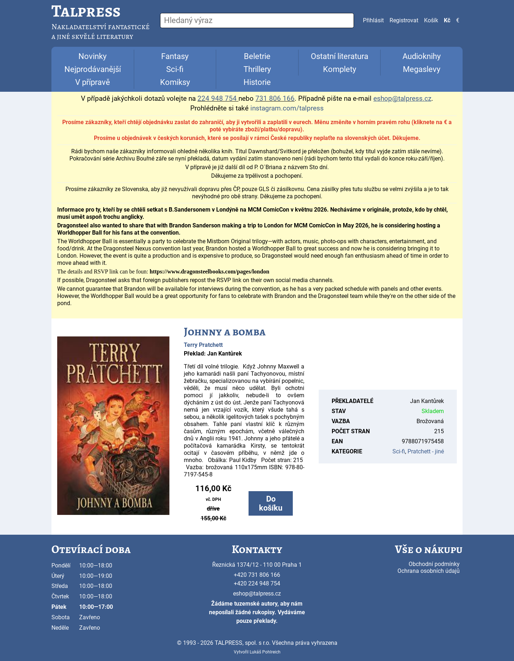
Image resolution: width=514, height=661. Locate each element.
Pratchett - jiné (426, 451)
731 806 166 (275, 99)
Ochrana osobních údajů (428, 570)
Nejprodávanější (92, 69)
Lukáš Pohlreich (265, 652)
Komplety (339, 69)
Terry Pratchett (203, 344)
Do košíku (270, 503)
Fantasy (174, 56)
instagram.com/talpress (287, 108)
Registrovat (404, 20)
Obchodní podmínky (434, 564)
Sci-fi (174, 69)
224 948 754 (217, 99)
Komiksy (175, 82)
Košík (431, 20)
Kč (447, 20)
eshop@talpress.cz (257, 593)
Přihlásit (373, 20)
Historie (257, 82)
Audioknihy (421, 56)
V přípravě (92, 82)
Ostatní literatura (339, 56)
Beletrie (257, 56)
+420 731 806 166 (257, 574)
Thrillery (257, 69)
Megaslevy (421, 69)
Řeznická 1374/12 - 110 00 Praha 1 (257, 564)
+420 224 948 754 (257, 583)
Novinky (92, 56)
